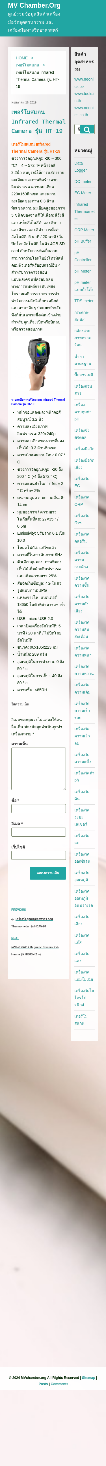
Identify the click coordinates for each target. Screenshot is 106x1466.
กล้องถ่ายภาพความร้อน (82, 338)
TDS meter (84, 301)
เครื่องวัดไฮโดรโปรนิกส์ (84, 997)
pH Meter (82, 271)
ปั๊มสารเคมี (83, 375)
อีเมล (17, 823)
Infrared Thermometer (84, 211)
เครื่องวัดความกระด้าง (82, 559)
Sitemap (88, 1378)
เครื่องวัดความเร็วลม (82, 736)
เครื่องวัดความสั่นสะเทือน (82, 629)
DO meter (83, 181)
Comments (59, 1384)
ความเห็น (19, 744)
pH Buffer (82, 241)
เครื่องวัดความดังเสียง (82, 603)
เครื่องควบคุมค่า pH (83, 412)
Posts (43, 1384)
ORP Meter (84, 230)
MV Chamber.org (34, 5)
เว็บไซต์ (18, 847)
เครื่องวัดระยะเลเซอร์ (82, 817)
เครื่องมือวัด (84, 448)
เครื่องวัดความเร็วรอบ (82, 710)
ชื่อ (15, 800)
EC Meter (82, 193)
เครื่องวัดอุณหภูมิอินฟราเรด (83, 898)
